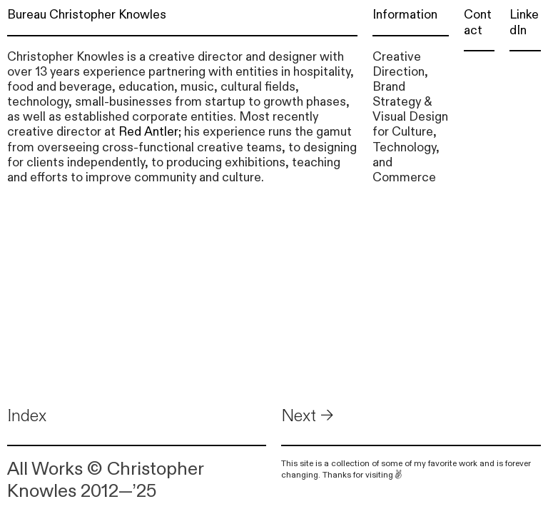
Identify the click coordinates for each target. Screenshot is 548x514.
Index (26, 416)
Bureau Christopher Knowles (86, 14)
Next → (307, 416)
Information (404, 14)
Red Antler (148, 132)
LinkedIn (524, 22)
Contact (478, 22)
